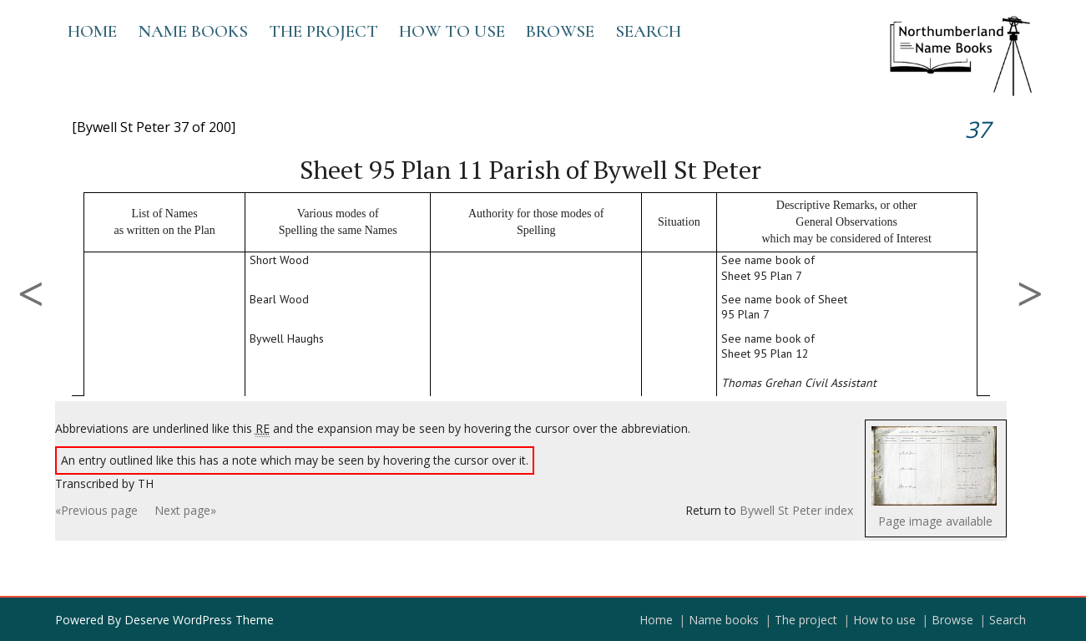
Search (648, 31)
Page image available (935, 521)
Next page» (185, 510)
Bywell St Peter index (796, 510)
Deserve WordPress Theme (199, 620)
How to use (452, 31)
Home (92, 31)
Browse (560, 31)
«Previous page (96, 510)
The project (323, 31)
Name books (193, 31)
